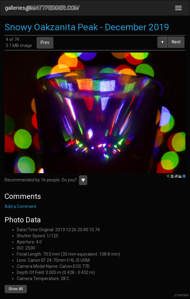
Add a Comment (20, 206)
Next (176, 41)
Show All (16, 289)
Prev (45, 42)
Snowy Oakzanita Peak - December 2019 (87, 27)
